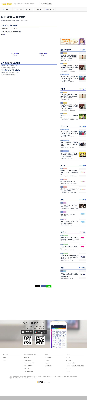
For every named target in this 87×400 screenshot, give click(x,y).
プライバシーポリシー (71, 363)
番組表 (50, 9)
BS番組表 (47, 360)
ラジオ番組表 (48, 365)
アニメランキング (28, 365)
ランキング (18, 9)
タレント (27, 9)
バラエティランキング (29, 363)
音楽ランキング (27, 368)
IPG (5, 34)
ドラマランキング (28, 360)
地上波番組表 (48, 357)
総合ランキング (27, 357)
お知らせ (68, 371)
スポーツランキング (28, 371)
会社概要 (68, 357)
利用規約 (68, 360)
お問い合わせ (69, 368)
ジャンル (39, 9)
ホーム (5, 9)
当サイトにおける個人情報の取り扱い (75, 365)
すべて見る (82, 50)
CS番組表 (47, 363)
